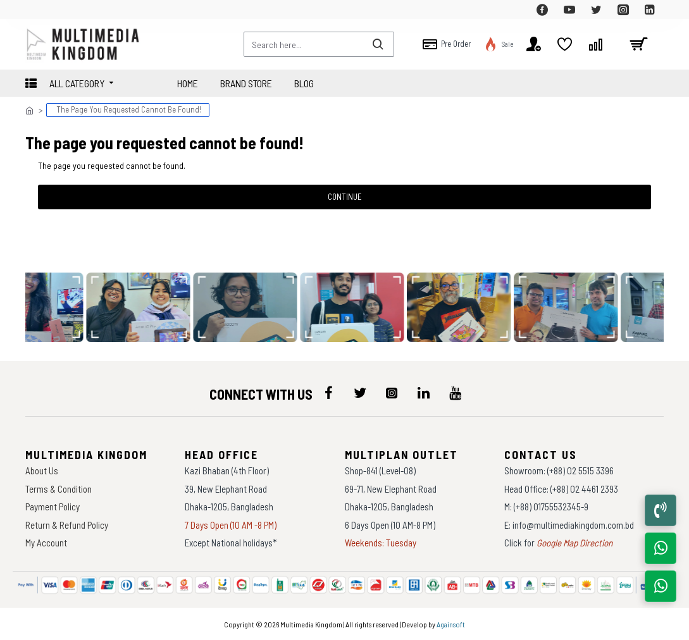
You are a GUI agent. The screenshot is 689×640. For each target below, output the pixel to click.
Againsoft (451, 624)
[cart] (638, 44)
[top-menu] (34, 9)
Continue (345, 197)
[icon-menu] (328, 392)
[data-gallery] (141, 307)
